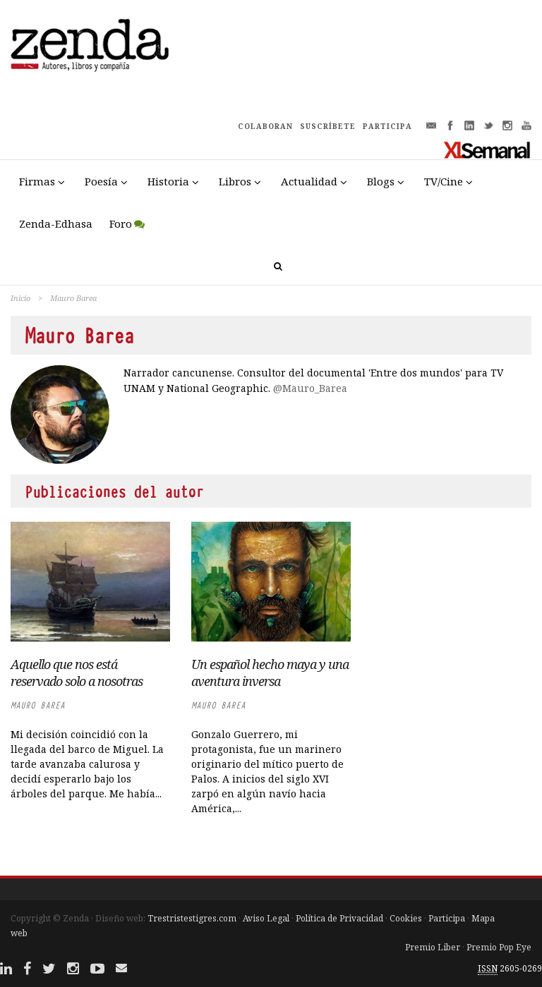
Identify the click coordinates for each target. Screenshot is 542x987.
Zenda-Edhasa (55, 223)
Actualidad (309, 181)
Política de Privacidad (339, 918)
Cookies (406, 918)
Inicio (20, 298)
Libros (235, 181)
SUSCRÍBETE (328, 126)
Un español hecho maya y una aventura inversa (270, 672)
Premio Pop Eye (498, 947)
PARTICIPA (387, 126)
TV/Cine (443, 181)
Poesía (101, 181)
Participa (446, 918)
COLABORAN (265, 126)
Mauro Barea (38, 705)
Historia (168, 181)
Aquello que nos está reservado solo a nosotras (77, 672)
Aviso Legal (266, 918)
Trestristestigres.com (191, 918)
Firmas (37, 181)
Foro (120, 223)
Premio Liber (432, 947)
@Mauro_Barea (310, 388)
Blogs (381, 181)
